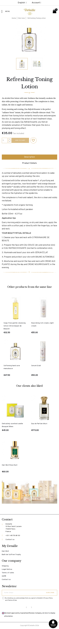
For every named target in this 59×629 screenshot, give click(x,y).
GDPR (4, 576)
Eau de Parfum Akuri (39, 424)
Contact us (10, 540)
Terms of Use (12, 600)
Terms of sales (8, 573)
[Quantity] (5, 140)
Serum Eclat (36, 366)
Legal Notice (7, 569)
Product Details (29, 163)
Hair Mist (5, 551)
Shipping (5, 566)
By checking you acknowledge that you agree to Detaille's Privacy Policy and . (29, 599)
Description (29, 157)
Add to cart (20, 140)
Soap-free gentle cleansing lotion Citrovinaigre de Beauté (15, 326)
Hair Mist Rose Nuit (9, 465)
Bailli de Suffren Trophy (11, 555)
